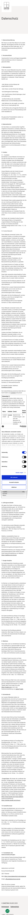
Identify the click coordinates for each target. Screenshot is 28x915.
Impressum (5, 907)
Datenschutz (15, 907)
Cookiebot (13, 393)
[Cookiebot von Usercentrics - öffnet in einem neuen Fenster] (20, 426)
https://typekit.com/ (6, 687)
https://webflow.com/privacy (9, 555)
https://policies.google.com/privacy (10, 800)
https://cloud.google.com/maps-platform (12, 796)
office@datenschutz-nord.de (12, 879)
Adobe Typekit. (19, 689)
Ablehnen (14, 487)
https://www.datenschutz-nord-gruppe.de (15, 876)
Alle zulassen (14, 477)
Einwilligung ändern (6, 387)
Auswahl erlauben (14, 482)
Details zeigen (19, 472)
